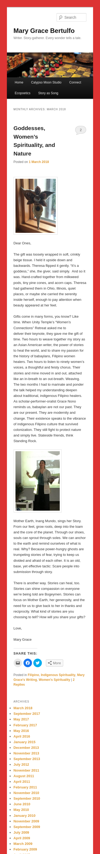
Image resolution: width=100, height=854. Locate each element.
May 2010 (21, 810)
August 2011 (24, 776)
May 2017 (21, 719)
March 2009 (23, 844)
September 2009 (27, 827)
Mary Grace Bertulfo (44, 30)
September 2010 (27, 798)
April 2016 (22, 736)
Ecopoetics (22, 93)
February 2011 (25, 787)
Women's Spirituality (54, 680)
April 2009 (22, 838)
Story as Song (48, 93)
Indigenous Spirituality (58, 675)
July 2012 (21, 764)
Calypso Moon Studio (46, 82)
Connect (75, 82)
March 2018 (23, 708)
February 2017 (25, 725)
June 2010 (22, 804)
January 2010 (24, 816)
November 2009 (26, 821)
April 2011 (22, 782)
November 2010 (26, 793)
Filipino (33, 675)
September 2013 (27, 759)
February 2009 (25, 849)
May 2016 (21, 731)
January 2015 (24, 742)
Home (19, 82)
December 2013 (26, 748)
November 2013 (26, 753)
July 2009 (21, 832)
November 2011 (26, 770)
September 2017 (27, 714)
